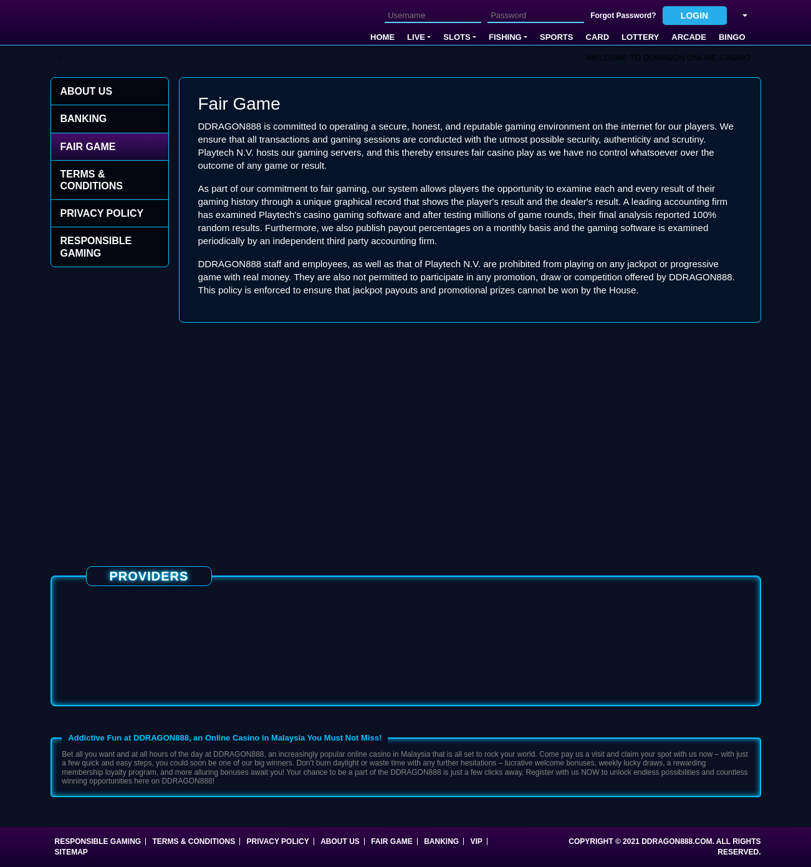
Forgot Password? (623, 15)
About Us (86, 91)
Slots (456, 37)
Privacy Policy (102, 213)
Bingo (732, 37)
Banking (83, 118)
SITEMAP (71, 852)
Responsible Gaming (96, 246)
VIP (476, 841)
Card (598, 37)
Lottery (640, 37)
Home (382, 37)
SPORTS (556, 37)
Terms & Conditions (91, 180)
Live (416, 37)
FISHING (505, 37)
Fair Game (88, 146)
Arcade (688, 37)
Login (694, 16)
